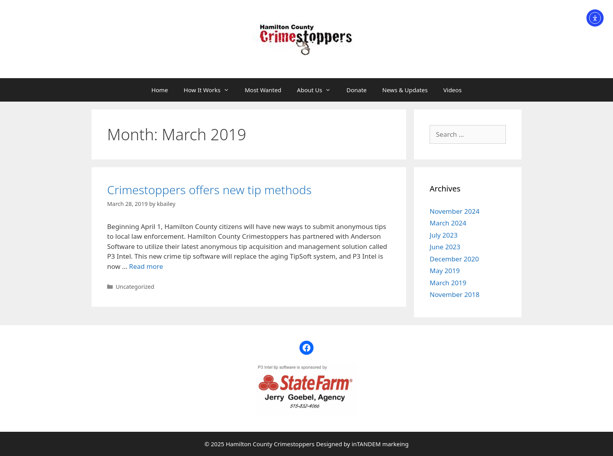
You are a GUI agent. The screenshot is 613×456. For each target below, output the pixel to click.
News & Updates (405, 90)
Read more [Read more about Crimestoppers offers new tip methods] (146, 266)
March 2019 (448, 282)
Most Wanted (263, 90)
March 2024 (448, 222)
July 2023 (444, 235)
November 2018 (454, 294)
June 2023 (445, 246)
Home (159, 90)
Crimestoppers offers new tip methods (209, 190)
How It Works (210, 90)
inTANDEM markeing (380, 444)
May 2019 (445, 270)
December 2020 (454, 258)
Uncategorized (135, 286)
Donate (356, 90)
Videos (452, 90)
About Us (318, 90)
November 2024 (454, 211)
